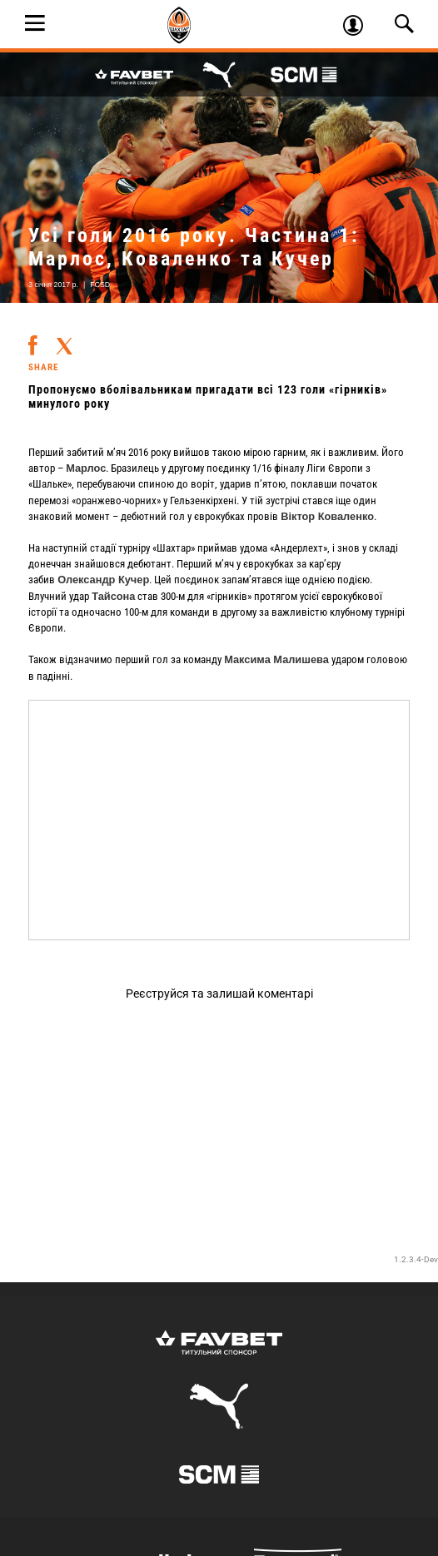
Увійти (359, 27)
